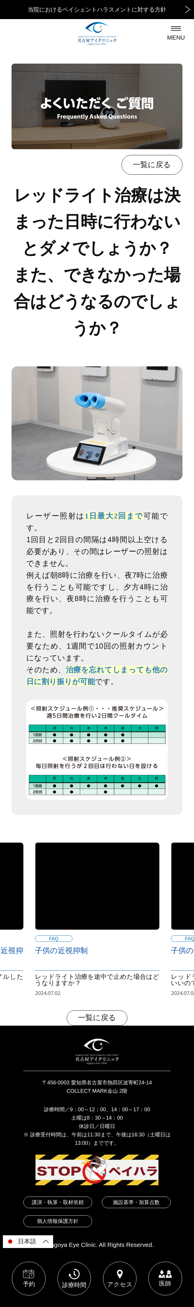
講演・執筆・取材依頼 (58, 1202)
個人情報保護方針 (58, 1221)
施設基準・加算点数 (136, 1202)
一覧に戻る (152, 164)
